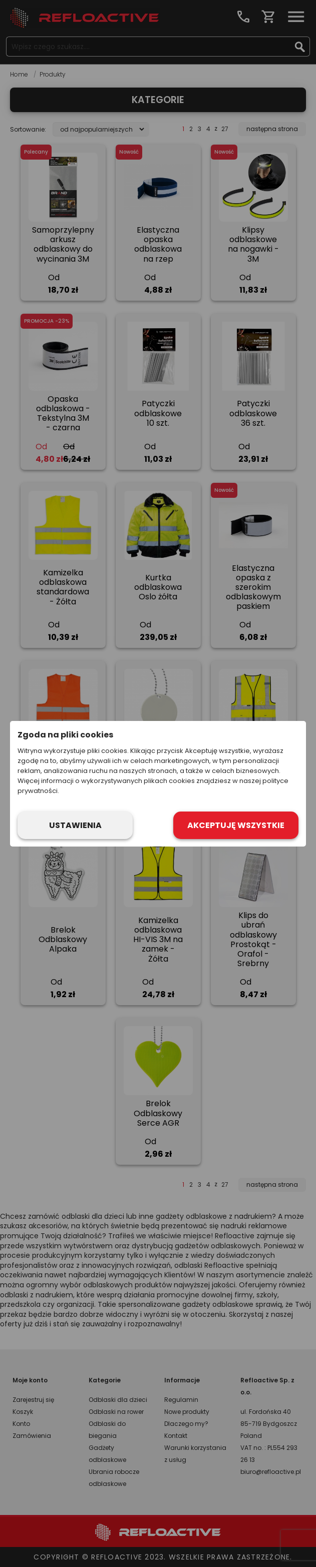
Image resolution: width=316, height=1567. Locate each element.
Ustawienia (75, 825)
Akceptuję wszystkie (235, 825)
